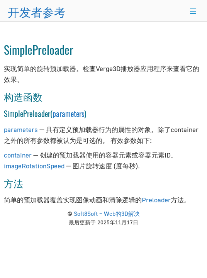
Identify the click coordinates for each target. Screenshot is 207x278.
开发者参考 (37, 11)
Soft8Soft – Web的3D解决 (107, 213)
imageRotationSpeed (34, 166)
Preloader (156, 200)
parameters (68, 113)
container (18, 155)
